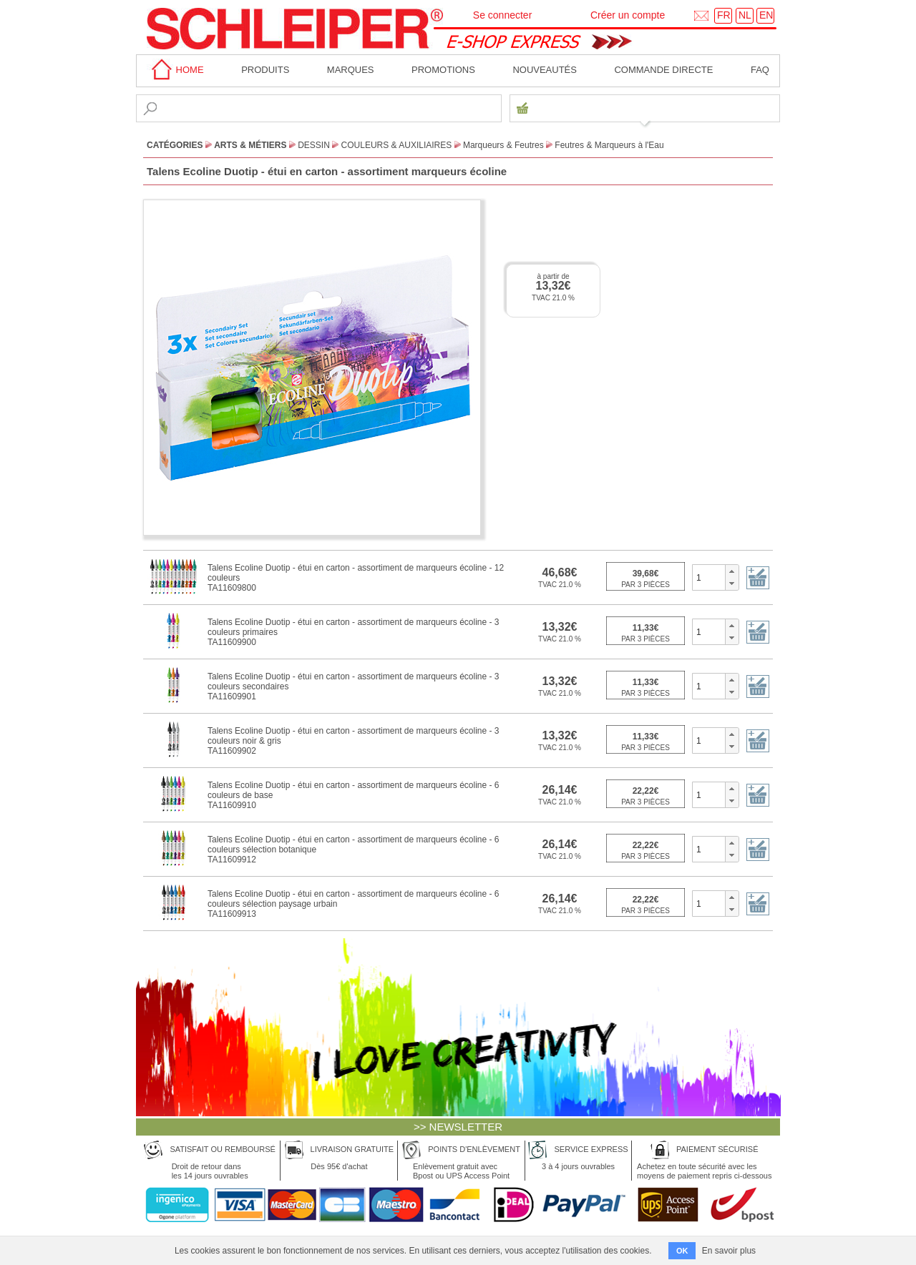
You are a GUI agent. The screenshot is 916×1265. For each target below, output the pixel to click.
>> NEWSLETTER (458, 1127)
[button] (732, 571)
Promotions (443, 69)
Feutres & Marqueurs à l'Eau (609, 145)
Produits (265, 69)
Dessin (314, 145)
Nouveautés (544, 69)
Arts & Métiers (250, 145)
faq (760, 69)
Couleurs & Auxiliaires (396, 145)
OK (682, 1250)
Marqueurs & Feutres (503, 145)
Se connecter (502, 15)
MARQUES (350, 69)
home (175, 69)
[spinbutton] (708, 577)
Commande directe (663, 69)
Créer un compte (627, 15)
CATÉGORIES (175, 145)
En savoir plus (729, 1251)
